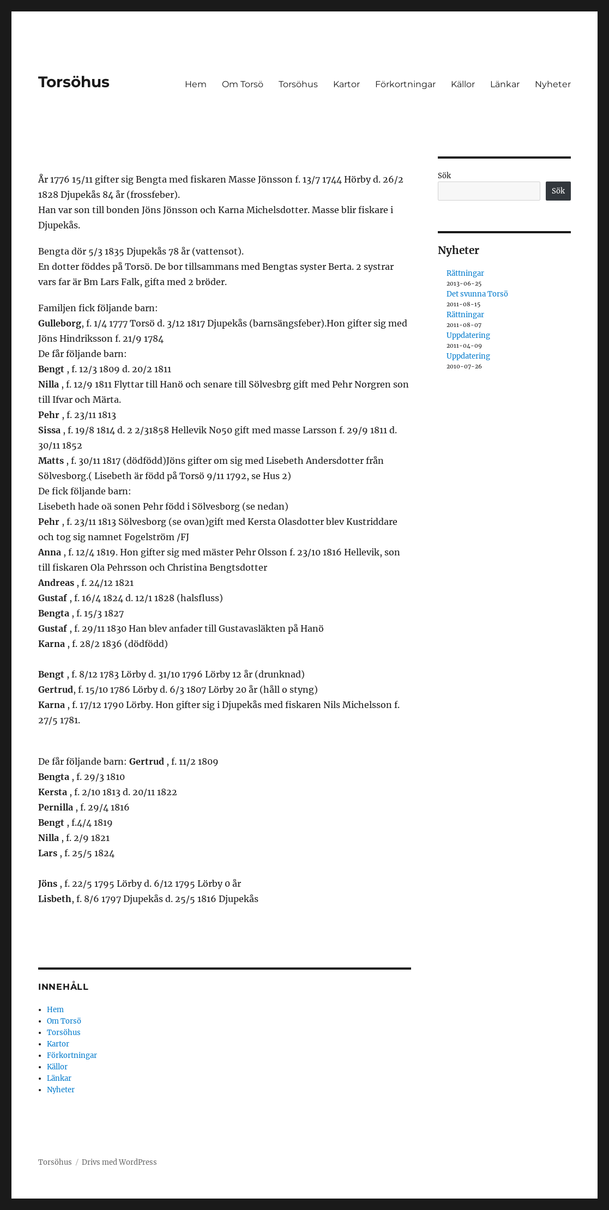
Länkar (505, 84)
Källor (463, 84)
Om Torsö (242, 84)
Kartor (346, 84)
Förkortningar (405, 84)
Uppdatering (468, 335)
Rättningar (465, 273)
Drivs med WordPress (119, 1162)
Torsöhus (74, 81)
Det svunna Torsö (477, 294)
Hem (196, 84)
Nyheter (553, 84)
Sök (444, 175)
